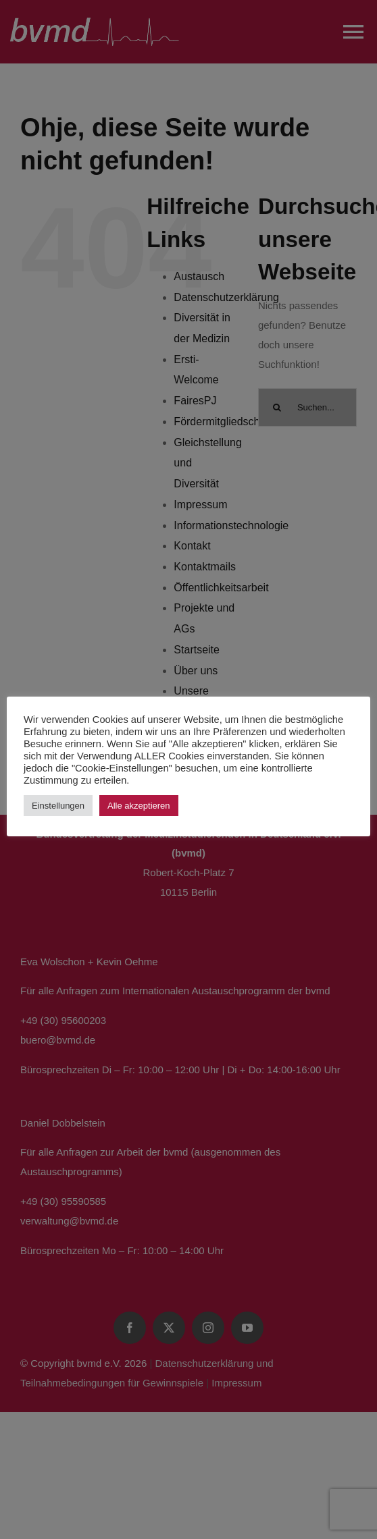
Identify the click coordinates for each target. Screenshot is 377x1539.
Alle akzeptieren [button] (138, 806)
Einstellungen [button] (58, 806)
